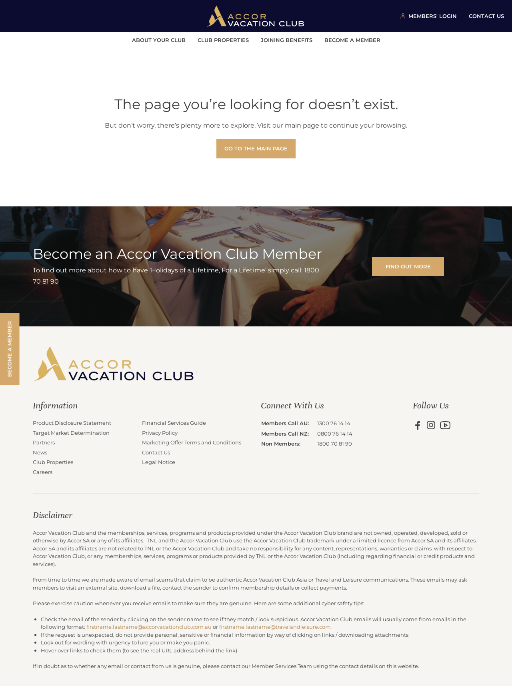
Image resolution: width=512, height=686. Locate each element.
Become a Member (352, 39)
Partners (44, 442)
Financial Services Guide (174, 422)
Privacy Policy (160, 432)
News (40, 452)
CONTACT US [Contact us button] (486, 15)
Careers (42, 471)
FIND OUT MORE (408, 266)
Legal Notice (158, 461)
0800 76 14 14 (334, 433)
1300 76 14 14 (333, 423)
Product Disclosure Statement (72, 422)
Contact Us (156, 452)
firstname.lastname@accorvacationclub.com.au (149, 626)
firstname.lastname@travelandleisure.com (275, 626)
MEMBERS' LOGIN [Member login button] (432, 15)
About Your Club (159, 39)
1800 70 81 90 (334, 443)
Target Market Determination (71, 432)
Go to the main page (256, 148)
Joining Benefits (286, 39)
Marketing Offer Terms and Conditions (191, 442)
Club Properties (223, 39)
